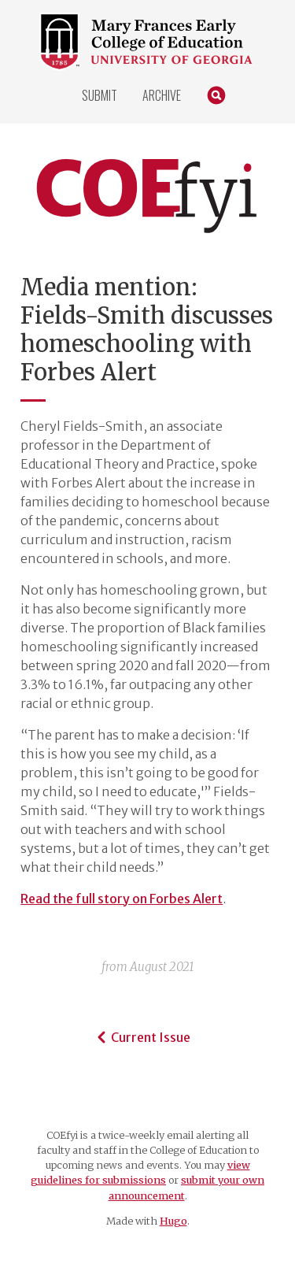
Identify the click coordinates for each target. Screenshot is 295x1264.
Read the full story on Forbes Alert (121, 898)
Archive (161, 95)
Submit (99, 95)
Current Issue (141, 1037)
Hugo (173, 1220)
